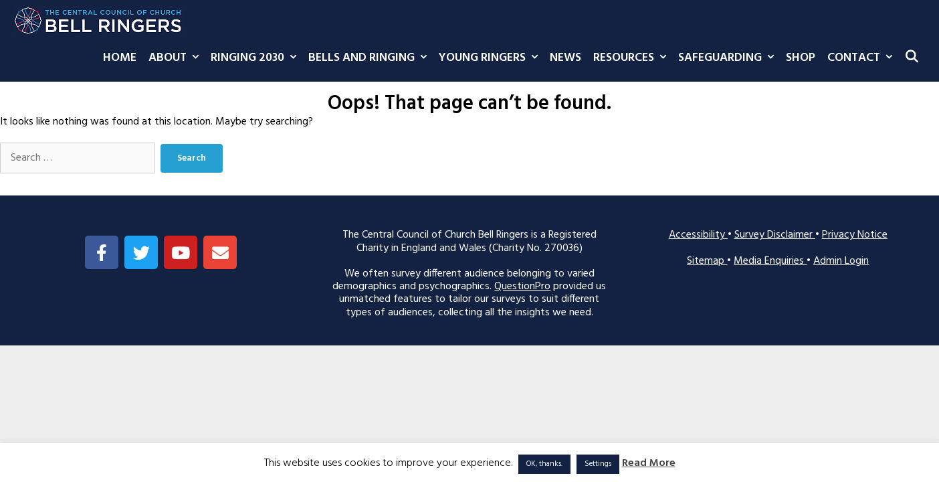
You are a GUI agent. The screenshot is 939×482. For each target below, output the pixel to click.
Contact (862, 58)
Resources (632, 58)
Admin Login (841, 261)
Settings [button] (598, 464)
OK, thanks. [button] (544, 464)
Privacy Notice (855, 235)
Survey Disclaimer (774, 235)
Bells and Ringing (370, 58)
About (176, 58)
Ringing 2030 (256, 58)
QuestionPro (522, 286)
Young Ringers (491, 58)
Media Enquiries (770, 261)
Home (119, 58)
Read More (648, 463)
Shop (800, 58)
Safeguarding (729, 58)
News (565, 58)
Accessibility (698, 235)
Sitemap (707, 261)
